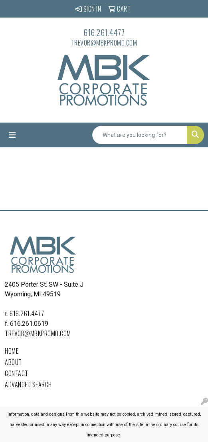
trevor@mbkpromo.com (104, 43)
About (13, 362)
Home (11, 351)
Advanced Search (28, 384)
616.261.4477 (104, 32)
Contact (16, 373)
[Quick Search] (139, 135)
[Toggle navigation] (12, 135)
